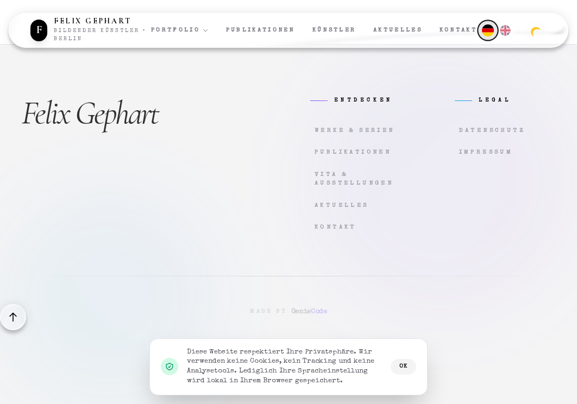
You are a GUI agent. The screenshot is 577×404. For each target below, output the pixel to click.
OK (403, 366)
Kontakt (458, 30)
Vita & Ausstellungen (354, 179)
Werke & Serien (355, 131)
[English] (505, 30)
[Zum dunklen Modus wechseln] (536, 30)
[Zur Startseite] (90, 30)
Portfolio (180, 30)
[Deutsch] (487, 30)
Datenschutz (492, 131)
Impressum (486, 152)
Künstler (334, 30)
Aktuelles (397, 30)
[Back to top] (13, 317)
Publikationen (260, 30)
